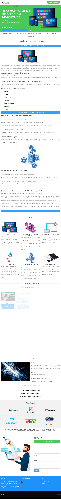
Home (15, 2)
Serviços (20, 2)
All (22, 287)
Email (35, 450)
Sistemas (33, 287)
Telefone (35, 455)
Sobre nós (38, 2)
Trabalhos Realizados (29, 2)
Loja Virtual (27, 287)
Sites (38, 287)
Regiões (2, 494)
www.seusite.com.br (28, 269)
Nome (35, 445)
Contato (16, 6)
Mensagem (35, 460)
